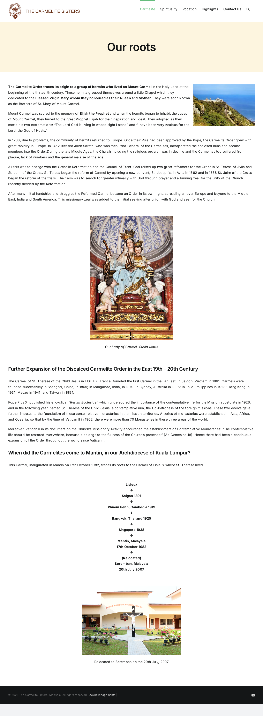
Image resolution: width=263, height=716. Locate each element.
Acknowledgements (102, 694)
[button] (248, 8)
